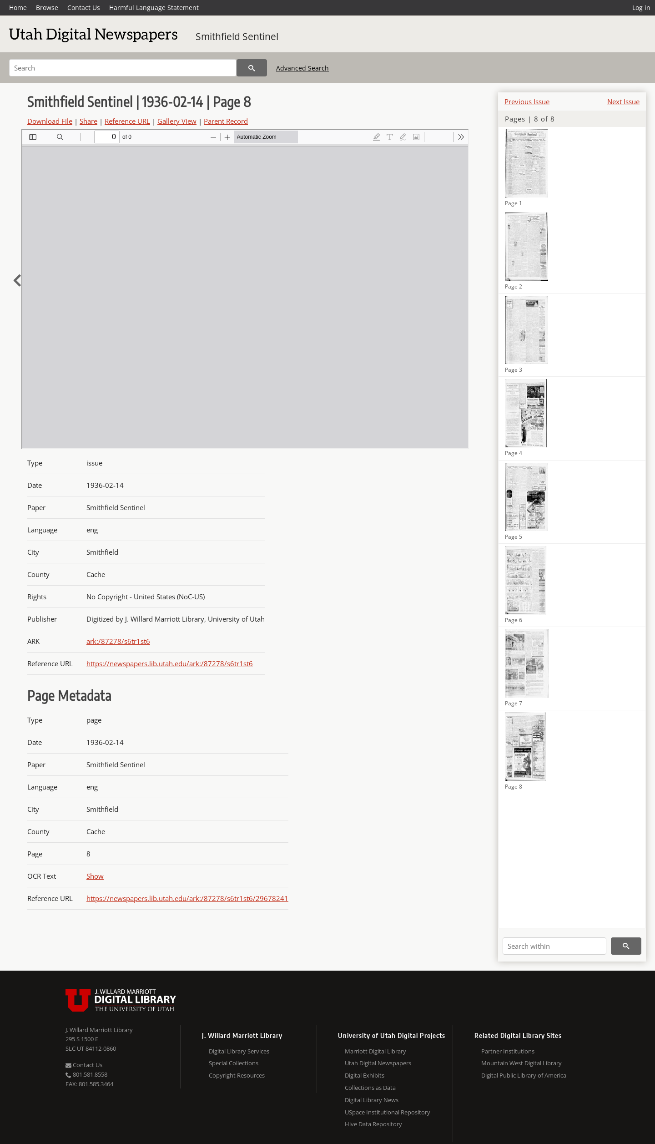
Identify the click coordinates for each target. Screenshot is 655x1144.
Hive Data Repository (373, 1124)
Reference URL (127, 121)
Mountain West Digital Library (521, 1063)
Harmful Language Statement (154, 7)
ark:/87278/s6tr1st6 (118, 641)
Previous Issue (526, 101)
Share (88, 121)
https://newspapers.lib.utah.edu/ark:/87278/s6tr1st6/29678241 (187, 898)
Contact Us (83, 7)
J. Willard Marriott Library (99, 1030)
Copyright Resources (237, 1075)
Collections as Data (370, 1087)
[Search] (123, 67)
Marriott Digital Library (375, 1051)
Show (95, 876)
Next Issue (623, 101)
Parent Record (226, 121)
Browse (47, 7)
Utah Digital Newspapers (378, 1063)
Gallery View (176, 121)
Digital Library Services (239, 1051)
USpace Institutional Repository (387, 1112)
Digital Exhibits (364, 1075)
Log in (641, 7)
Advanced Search (302, 68)
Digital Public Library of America (523, 1075)
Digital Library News (371, 1100)
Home (18, 7)
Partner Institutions (507, 1051)
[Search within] (554, 946)
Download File (49, 121)
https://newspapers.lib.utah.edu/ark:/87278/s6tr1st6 (169, 663)
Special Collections (233, 1063)
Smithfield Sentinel (237, 36)
